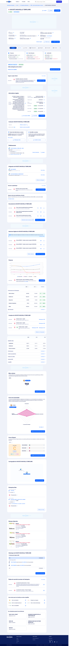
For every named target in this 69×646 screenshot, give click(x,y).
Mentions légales (39, 41)
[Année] (11, 442)
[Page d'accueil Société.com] (8, 2)
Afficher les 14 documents (40, 332)
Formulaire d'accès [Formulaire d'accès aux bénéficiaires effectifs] (11, 198)
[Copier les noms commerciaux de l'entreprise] (44, 103)
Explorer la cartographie (39, 480)
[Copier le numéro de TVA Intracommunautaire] (15, 38)
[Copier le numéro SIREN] (13, 33)
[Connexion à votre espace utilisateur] (59, 2)
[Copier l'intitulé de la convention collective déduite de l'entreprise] (44, 97)
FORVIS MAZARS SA (15, 503)
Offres (29, 1)
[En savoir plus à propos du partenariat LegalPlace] (25, 600)
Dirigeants (40, 47)
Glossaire (34, 639)
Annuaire (17, 641)
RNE (43, 38)
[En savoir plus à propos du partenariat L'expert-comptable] (25, 605)
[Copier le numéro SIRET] (16, 35)
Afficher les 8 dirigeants (40, 180)
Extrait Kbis (41, 115)
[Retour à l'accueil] (9, 637)
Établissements (33, 47)
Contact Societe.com (35, 638)
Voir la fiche (43, 170)
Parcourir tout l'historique (40, 573)
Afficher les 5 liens (41, 509)
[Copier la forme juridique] (30, 38)
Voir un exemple (44, 185)
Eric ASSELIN (24, 562)
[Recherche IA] (13, 48)
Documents (47, 47)
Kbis (19, 47)
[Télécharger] (44, 208)
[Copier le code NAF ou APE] (38, 35)
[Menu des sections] (8, 48)
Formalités (23, 1)
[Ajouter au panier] (41, 81)
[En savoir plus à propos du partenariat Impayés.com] (44, 600)
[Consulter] (41, 208)
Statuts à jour (47, 41)
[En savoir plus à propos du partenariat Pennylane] (44, 602)
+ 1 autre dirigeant (49, 35)
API (16, 642)
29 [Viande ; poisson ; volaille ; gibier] (18, 529)
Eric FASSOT (23, 503)
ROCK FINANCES (43, 35)
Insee (41, 38)
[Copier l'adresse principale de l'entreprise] (53, 33)
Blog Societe (50, 638)
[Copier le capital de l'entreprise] (44, 100)
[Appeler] (50, 10)
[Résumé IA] (38, 208)
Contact (25, 47)
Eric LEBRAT (19, 503)
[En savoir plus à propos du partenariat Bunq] (25, 602)
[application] (27, 268)
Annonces (55, 47)
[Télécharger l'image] (14, 524)
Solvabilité (57, 10)
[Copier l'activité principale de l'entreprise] (25, 103)
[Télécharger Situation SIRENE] (44, 108)
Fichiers (17, 639)
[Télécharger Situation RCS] (44, 106)
